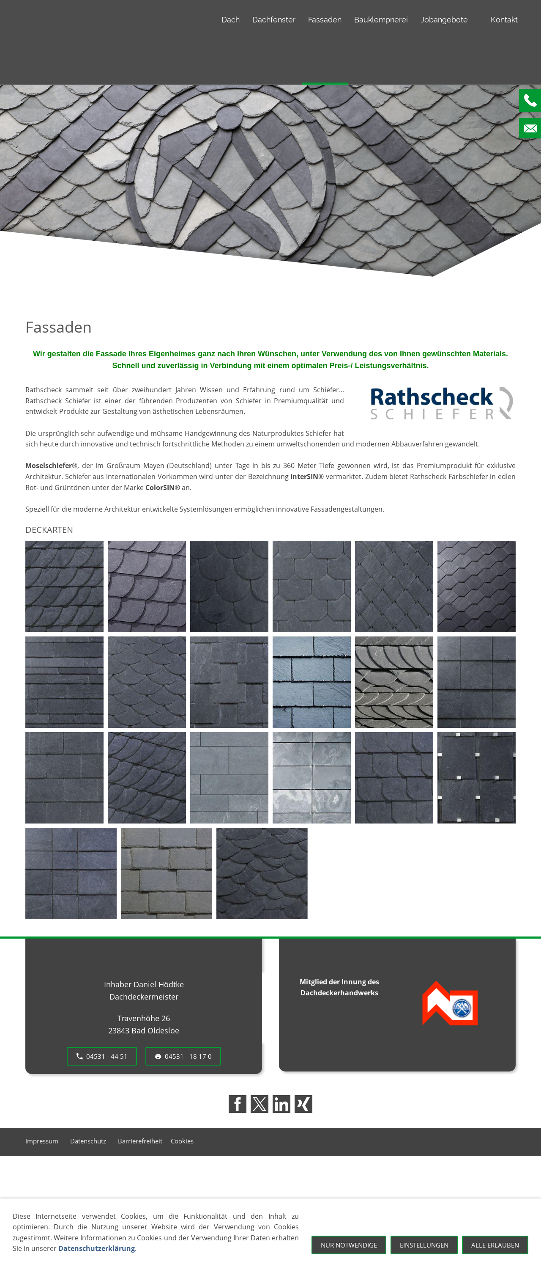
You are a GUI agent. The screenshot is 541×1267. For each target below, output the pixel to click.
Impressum (43, 1141)
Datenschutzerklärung (96, 1248)
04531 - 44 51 (102, 1056)
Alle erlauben (495, 1245)
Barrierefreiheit (140, 1141)
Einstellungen (424, 1245)
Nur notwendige (349, 1245)
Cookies (182, 1141)
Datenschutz (89, 1141)
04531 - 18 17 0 (183, 1056)
